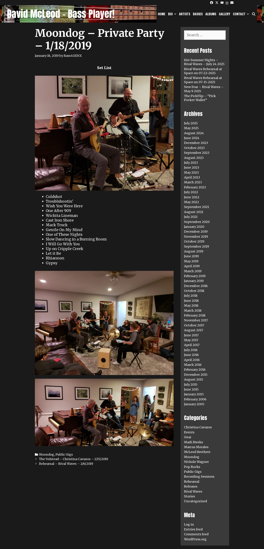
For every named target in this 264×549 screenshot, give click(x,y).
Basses (198, 14)
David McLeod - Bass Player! (60, 14)
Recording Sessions (199, 477)
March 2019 (193, 271)
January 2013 (194, 394)
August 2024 (194, 133)
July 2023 (191, 163)
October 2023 (194, 148)
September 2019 (196, 246)
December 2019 (196, 232)
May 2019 (191, 261)
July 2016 (191, 350)
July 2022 (191, 192)
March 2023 (193, 182)
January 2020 (194, 227)
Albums (210, 14)
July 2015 (190, 384)
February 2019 (195, 276)
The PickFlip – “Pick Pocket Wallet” (200, 98)
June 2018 (191, 301)
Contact (241, 14)
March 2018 (193, 311)
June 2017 (191, 335)
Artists (184, 14)
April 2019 (192, 266)
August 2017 (193, 330)
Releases (190, 486)
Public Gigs (64, 454)
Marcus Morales (196, 447)
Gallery (224, 14)
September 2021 (196, 207)
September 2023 (196, 153)
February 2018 (195, 315)
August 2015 (193, 379)
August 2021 (193, 212)
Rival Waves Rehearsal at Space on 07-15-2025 (203, 80)
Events (189, 432)
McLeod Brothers (197, 452)
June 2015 (191, 389)
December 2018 (196, 286)
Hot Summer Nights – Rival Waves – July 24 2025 (204, 62)
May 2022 (191, 202)
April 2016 (192, 360)
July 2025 (191, 123)
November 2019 (196, 237)
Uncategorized (195, 501)
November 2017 (196, 320)
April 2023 (192, 177)
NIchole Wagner (196, 462)
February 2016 (195, 370)
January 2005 (194, 404)
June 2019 (191, 256)
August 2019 (193, 251)
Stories (189, 496)
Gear (187, 437)
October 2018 (194, 291)
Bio (173, 14)
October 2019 (194, 241)
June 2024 (191, 138)
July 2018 (191, 296)
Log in (189, 524)
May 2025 (191, 128)
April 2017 (191, 345)
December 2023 (196, 143)
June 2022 (191, 197)
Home (161, 14)
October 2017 (194, 325)
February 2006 (195, 399)
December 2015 (195, 375)
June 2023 (191, 167)
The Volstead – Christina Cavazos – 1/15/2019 (73, 459)
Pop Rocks (192, 467)
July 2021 (191, 217)
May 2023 (191, 172)
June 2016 (191, 355)
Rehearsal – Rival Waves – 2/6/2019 (66, 464)
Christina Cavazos (198, 427)
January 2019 (194, 281)
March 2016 (193, 365)
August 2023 (194, 158)
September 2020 (197, 222)
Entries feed (193, 529)
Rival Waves (193, 491)
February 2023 (195, 187)
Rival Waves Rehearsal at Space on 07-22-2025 (203, 71)
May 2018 (191, 305)
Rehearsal (191, 482)
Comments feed (196, 534)
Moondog (46, 454)
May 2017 (191, 340)
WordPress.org (195, 539)
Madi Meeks (193, 442)
